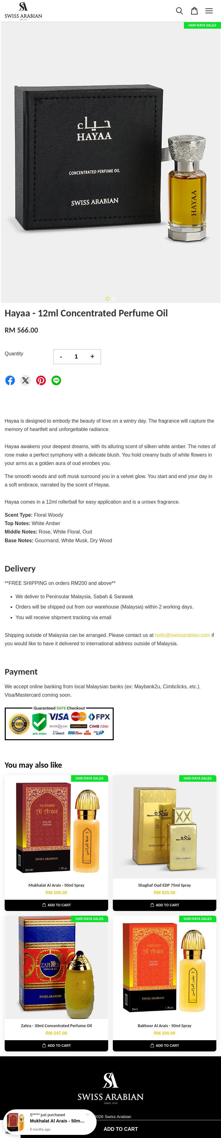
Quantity (14, 353)
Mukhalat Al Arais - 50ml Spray (57, 1120)
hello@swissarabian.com (182, 635)
